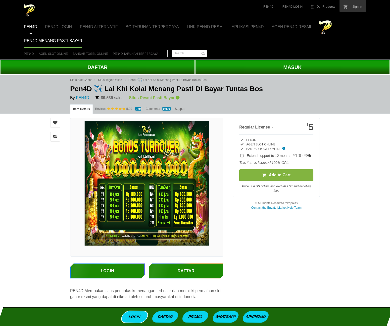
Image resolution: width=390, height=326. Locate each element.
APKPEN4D (255, 316)
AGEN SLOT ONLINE (53, 54)
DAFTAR (98, 67)
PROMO (196, 316)
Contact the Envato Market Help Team (276, 207)
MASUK (292, 67)
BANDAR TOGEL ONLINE (90, 54)
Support (180, 109)
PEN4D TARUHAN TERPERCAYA (135, 54)
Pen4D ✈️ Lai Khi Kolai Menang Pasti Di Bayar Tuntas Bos (167, 80)
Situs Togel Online (110, 80)
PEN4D (29, 54)
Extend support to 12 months (279, 155)
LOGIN (135, 316)
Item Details (81, 109)
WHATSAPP (225, 316)
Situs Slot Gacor (81, 80)
